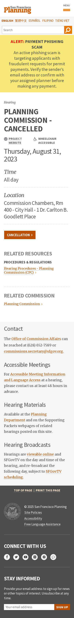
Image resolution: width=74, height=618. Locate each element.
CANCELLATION (18, 235)
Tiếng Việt (62, 20)
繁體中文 (21, 20)
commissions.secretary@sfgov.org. (34, 351)
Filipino (47, 20)
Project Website (13, 141)
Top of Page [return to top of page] (23, 490)
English (7, 20)
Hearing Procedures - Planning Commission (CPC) (29, 270)
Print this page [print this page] (48, 490)
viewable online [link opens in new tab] (40, 454)
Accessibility (33, 518)
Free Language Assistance (42, 524)
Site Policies (33, 512)
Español (34, 20)
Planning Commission (21, 304)
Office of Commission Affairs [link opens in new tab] (36, 339)
